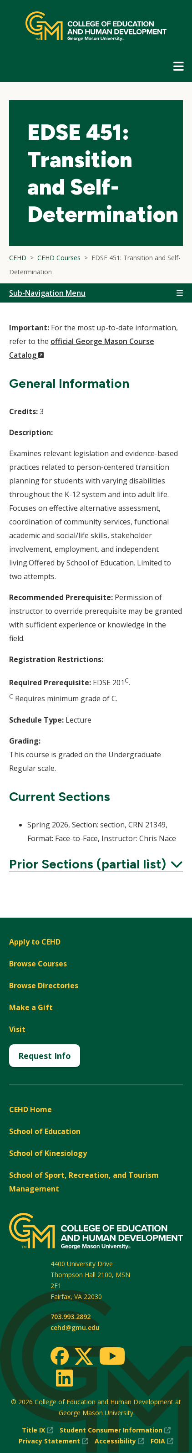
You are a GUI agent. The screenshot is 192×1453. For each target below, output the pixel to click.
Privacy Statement (53, 1441)
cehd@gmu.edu (75, 1327)
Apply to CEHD (35, 942)
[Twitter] (83, 1357)
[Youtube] (112, 1357)
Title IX (37, 1430)
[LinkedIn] (64, 1377)
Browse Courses (38, 964)
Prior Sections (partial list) (96, 864)
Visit (17, 1029)
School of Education (45, 1131)
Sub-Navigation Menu (47, 293)
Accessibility (119, 1441)
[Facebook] (60, 1356)
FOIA (162, 1441)
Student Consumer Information (115, 1430)
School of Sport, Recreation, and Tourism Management (84, 1182)
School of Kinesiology (48, 1153)
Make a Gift (31, 1007)
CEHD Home (30, 1109)
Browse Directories (43, 986)
